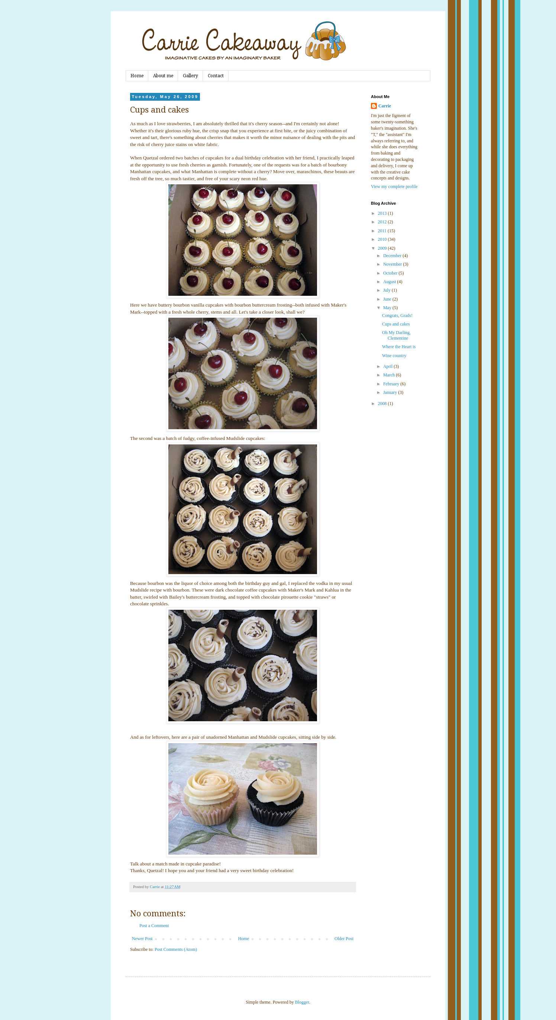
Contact (216, 75)
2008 (383, 403)
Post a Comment (154, 925)
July (387, 290)
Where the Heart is (399, 346)
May (387, 307)
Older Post (343, 938)
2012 (383, 221)
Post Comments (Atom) (176, 949)
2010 (383, 239)
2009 (383, 248)
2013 (383, 213)
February (391, 383)
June (387, 299)
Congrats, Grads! (397, 315)
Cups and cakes (396, 324)
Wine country (394, 355)
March (389, 375)
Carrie (384, 106)
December (393, 255)
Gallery (190, 75)
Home (136, 75)
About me (163, 75)
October (391, 273)
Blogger (302, 1002)
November (393, 264)
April (388, 366)
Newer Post (142, 938)
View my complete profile (394, 186)
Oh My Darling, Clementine (396, 335)
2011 (383, 230)
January (390, 392)
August (390, 281)
